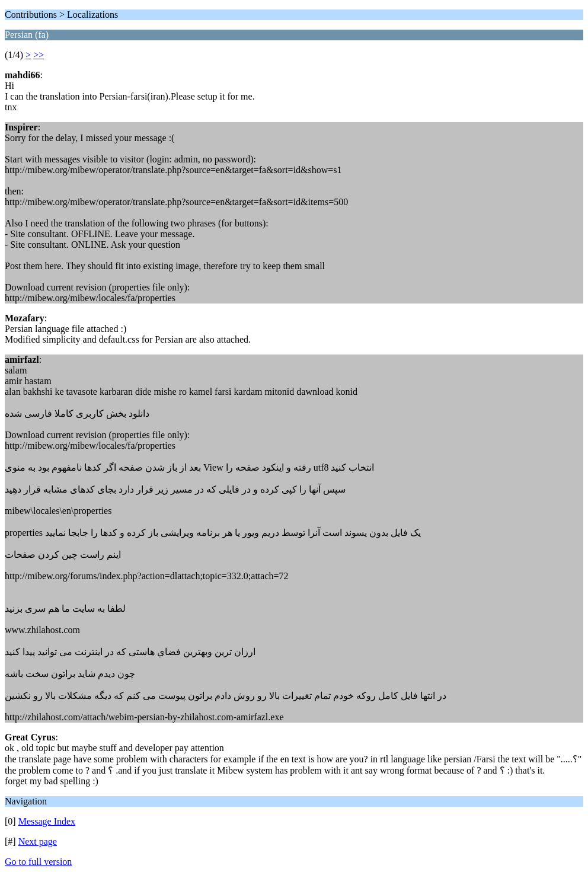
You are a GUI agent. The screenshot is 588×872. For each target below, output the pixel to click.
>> (38, 55)
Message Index (46, 821)
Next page (37, 841)
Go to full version (38, 862)
